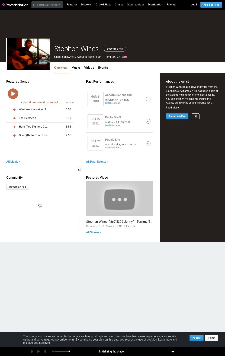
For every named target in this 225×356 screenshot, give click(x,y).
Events (103, 67)
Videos (89, 67)
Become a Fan (115, 48)
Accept (196, 337)
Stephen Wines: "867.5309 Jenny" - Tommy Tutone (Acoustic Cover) (134, 221)
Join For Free (211, 4)
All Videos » (93, 232)
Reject (211, 337)
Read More (172, 107)
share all (39, 102)
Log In (194, 4)
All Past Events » (97, 161)
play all (27, 102)
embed (52, 102)
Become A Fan (17, 186)
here (47, 342)
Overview (60, 67)
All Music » (13, 161)
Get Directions (112, 102)
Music (76, 67)
